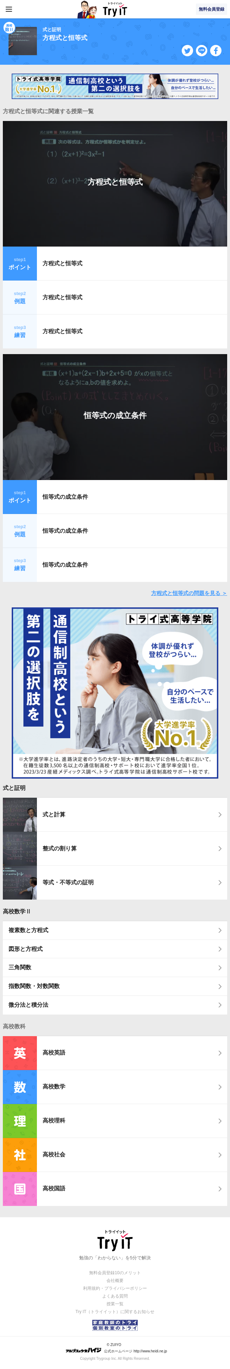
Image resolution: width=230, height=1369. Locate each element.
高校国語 (54, 1188)
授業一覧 (115, 1304)
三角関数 (20, 967)
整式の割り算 (60, 848)
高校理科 (54, 1120)
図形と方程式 (26, 949)
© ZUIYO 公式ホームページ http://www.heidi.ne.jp (116, 1348)
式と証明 (14, 788)
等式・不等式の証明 (68, 882)
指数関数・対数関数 (34, 986)
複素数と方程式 (28, 930)
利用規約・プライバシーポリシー (115, 1288)
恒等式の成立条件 (115, 415)
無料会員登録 (211, 9)
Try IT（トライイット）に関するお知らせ (115, 1312)
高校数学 (54, 1087)
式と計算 (54, 814)
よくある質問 (115, 1296)
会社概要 (115, 1280)
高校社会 (54, 1154)
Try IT (115, 9)
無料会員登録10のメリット (115, 1273)
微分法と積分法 (28, 1005)
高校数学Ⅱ (17, 911)
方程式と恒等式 (115, 182)
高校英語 (54, 1053)
